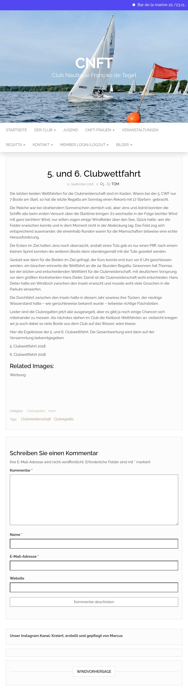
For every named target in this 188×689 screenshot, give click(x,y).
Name (16, 534)
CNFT (94, 63)
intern (52, 411)
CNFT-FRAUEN (99, 130)
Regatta (15, 145)
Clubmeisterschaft (36, 419)
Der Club (45, 130)
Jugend (70, 130)
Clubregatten (36, 411)
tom (115, 184)
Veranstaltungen (140, 130)
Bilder (124, 145)
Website (17, 578)
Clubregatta (63, 419)
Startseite (16, 130)
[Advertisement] (99, 389)
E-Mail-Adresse (24, 556)
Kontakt (43, 145)
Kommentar (21, 470)
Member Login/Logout (84, 145)
